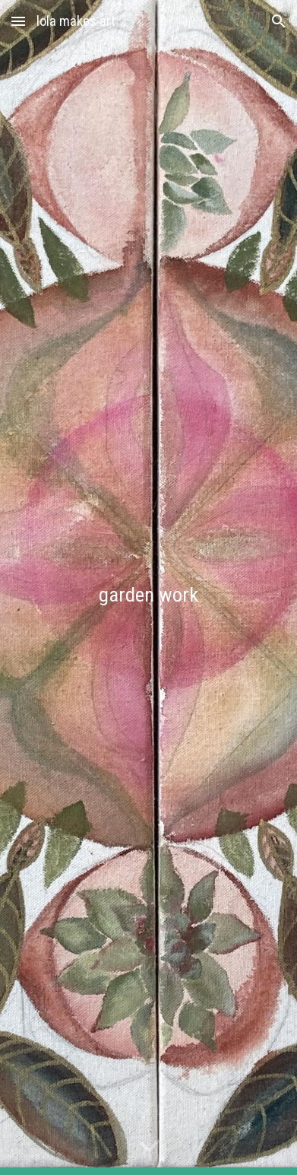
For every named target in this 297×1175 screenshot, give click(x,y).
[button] (18, 21)
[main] (148, 587)
